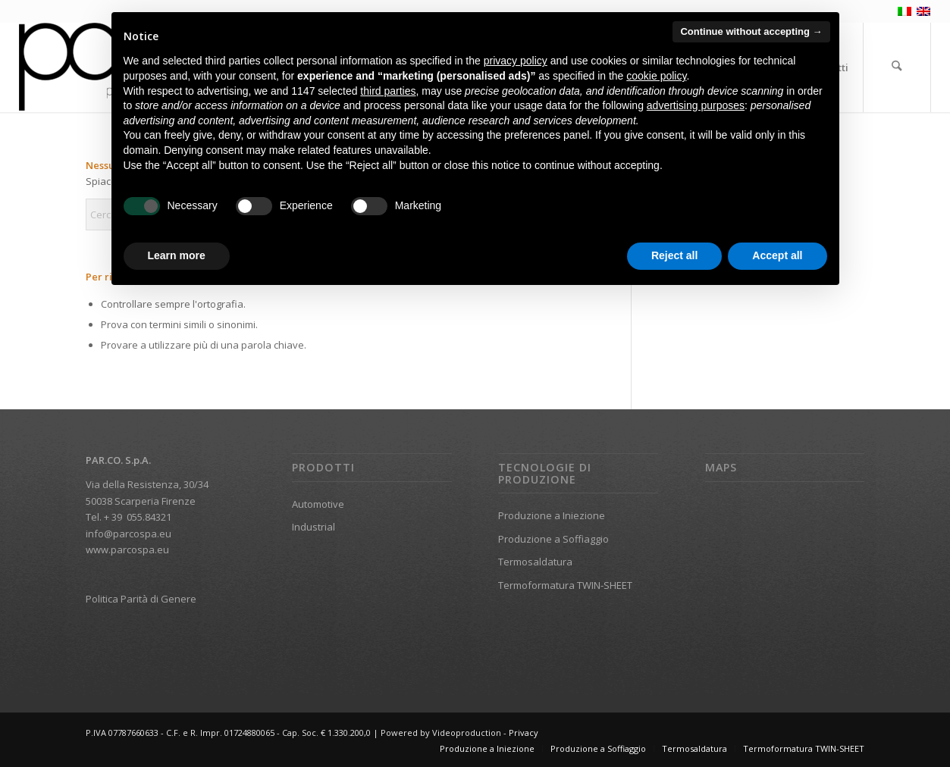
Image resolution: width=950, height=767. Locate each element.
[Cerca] (897, 67)
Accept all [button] (777, 255)
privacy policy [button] (515, 61)
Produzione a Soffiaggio (553, 539)
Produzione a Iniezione (551, 515)
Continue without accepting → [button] (751, 31)
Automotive (318, 504)
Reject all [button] (674, 255)
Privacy (523, 732)
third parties (387, 91)
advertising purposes (696, 105)
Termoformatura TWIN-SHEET (565, 585)
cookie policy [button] (656, 76)
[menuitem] (897, 67)
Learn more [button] (176, 255)
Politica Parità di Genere (141, 599)
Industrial (313, 527)
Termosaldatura (535, 561)
